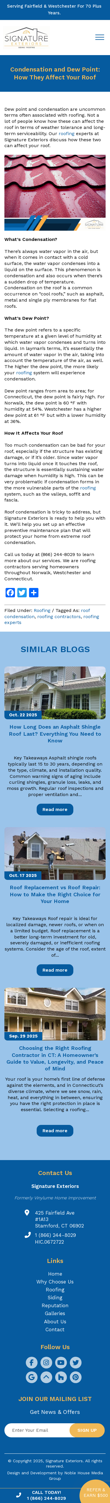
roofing (67, 133)
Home (55, 1274)
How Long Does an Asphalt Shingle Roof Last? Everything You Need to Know (55, 734)
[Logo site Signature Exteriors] (29, 37)
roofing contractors (59, 616)
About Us (55, 1322)
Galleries (55, 1313)
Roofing (42, 610)
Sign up (87, 1430)
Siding (55, 1297)
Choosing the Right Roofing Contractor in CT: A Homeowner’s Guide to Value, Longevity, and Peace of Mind (55, 1058)
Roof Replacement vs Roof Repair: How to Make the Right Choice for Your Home (55, 894)
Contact (55, 1329)
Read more (55, 809)
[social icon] (32, 1362)
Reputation (55, 1305)
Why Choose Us (55, 1282)
